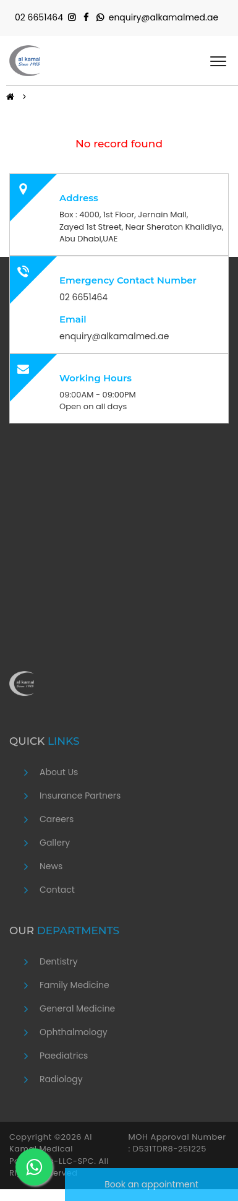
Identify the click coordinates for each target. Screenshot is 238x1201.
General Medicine (77, 1114)
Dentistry (59, 1066)
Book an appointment (151, 1184)
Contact (57, 995)
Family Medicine (74, 1090)
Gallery (55, 948)
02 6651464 (39, 17)
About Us (59, 877)
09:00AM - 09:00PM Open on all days (97, 401)
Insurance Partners (80, 901)
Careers (57, 924)
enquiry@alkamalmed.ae (163, 17)
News (51, 971)
